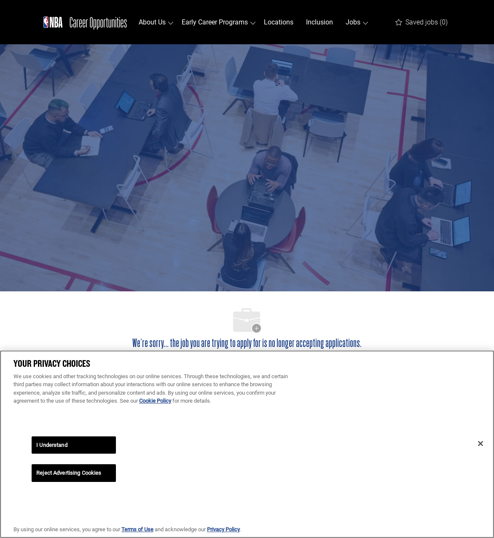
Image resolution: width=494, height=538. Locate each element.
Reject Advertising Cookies (68, 473)
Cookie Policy (155, 401)
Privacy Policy (223, 529)
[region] (247, 444)
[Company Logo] (85, 22)
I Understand (51, 445)
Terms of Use (137, 529)
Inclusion (319, 22)
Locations (278, 22)
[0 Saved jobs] (421, 22)
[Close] (480, 443)
